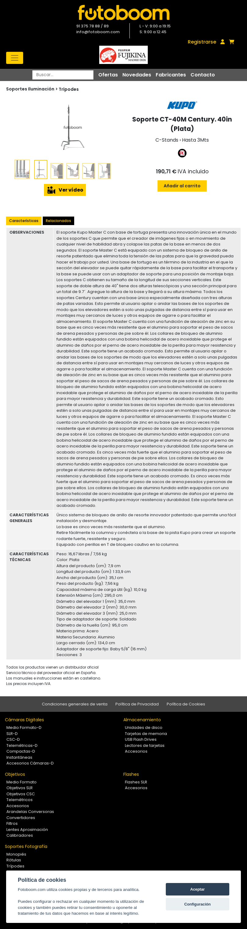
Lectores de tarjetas (145, 745)
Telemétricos (19, 800)
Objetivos (15, 774)
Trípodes (69, 89)
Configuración (197, 904)
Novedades (136, 74)
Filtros (12, 823)
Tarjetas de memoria (146, 733)
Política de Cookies (186, 704)
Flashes (131, 774)
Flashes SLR (136, 782)
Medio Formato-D (24, 727)
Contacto (203, 74)
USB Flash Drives (141, 739)
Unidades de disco (143, 727)
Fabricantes (171, 74)
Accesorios (136, 751)
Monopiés (16, 854)
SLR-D (12, 733)
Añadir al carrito (182, 186)
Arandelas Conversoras (30, 811)
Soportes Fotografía (26, 846)
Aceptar (197, 889)
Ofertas (108, 74)
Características (23, 220)
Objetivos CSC (20, 794)
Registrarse (202, 41)
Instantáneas (19, 757)
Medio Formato (21, 782)
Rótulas (13, 860)
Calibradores (19, 835)
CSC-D (13, 739)
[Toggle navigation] (14, 58)
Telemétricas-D (22, 745)
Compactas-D (20, 751)
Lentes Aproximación (27, 829)
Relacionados (58, 220)
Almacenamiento (142, 720)
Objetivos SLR (19, 788)
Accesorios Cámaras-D (30, 763)
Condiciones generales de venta (74, 704)
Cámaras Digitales (24, 720)
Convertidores (20, 818)
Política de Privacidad (137, 704)
